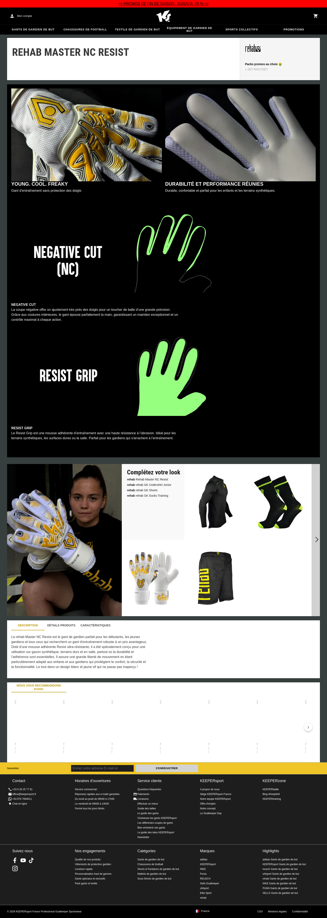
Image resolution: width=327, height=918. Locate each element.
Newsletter (13, 768)
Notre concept (208, 808)
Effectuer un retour (147, 803)
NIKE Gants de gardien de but (279, 883)
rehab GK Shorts (142, 490)
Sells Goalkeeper (209, 883)
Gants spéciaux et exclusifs (90, 878)
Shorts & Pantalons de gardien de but (158, 869)
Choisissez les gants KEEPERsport (157, 818)
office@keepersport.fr (24, 794)
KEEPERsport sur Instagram (15, 868)
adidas (203, 859)
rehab (203, 897)
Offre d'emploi (207, 803)
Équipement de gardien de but (189, 29)
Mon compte (24, 15)
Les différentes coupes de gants (155, 822)
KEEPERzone (274, 781)
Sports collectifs (241, 29)
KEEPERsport (212, 781)
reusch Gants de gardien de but (280, 869)
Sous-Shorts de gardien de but (154, 878)
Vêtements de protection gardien (93, 864)
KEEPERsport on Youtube (23, 860)
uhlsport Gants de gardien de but (281, 873)
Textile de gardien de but (137, 29)
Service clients (149, 781)
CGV (260, 911)
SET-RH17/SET (258, 69)
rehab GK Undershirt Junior (149, 484)
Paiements (143, 794)
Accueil (163, 16)
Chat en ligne (19, 803)
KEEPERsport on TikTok (31, 860)
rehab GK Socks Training (147, 495)
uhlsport (204, 888)
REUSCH (205, 878)
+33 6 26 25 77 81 (22, 789)
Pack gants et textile (86, 883)
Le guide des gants (147, 813)
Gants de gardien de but (33, 29)
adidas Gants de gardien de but (280, 859)
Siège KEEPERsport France (215, 794)
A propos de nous (209, 789)
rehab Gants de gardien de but (280, 878)
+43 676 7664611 (22, 798)
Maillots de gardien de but (151, 873)
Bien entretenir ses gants (151, 827)
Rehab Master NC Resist (147, 479)
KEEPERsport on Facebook (15, 860)
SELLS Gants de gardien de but (280, 893)
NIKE (203, 869)
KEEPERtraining (272, 798)
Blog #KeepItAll (271, 794)
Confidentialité (300, 911)
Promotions (294, 29)
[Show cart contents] (316, 16)
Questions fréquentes (149, 789)
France (205, 911)
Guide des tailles (146, 808)
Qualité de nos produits (88, 859)
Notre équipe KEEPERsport (215, 798)
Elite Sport (205, 893)
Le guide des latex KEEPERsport (155, 832)
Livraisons (143, 798)
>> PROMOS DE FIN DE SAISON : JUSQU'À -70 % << (163, 4)
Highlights (271, 851)
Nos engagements (90, 851)
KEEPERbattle (271, 789)
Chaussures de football (85, 29)
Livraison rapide (84, 869)
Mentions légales (277, 911)
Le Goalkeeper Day (210, 813)
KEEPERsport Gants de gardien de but (284, 864)
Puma (203, 873)
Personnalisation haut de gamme (93, 873)
